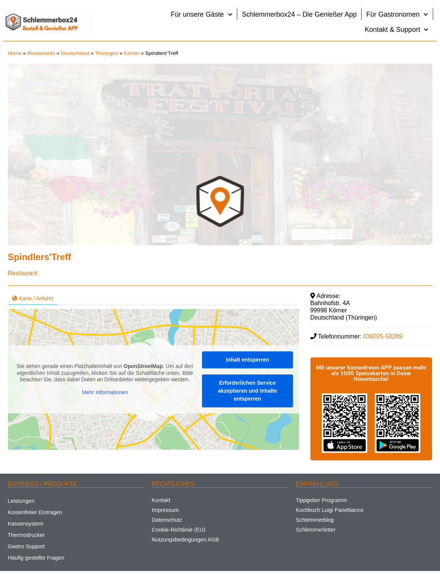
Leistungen (21, 501)
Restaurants (41, 53)
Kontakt (161, 500)
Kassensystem (26, 524)
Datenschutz (167, 520)
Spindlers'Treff (39, 257)
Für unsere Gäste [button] (202, 14)
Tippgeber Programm (321, 500)
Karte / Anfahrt (32, 298)
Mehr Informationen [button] (105, 392)
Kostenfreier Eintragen (35, 512)
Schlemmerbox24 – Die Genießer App (299, 14)
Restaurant (23, 273)
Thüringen (106, 53)
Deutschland (75, 53)
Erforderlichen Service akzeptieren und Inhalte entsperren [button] (247, 391)
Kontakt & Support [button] (397, 29)
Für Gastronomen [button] (397, 14)
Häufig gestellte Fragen (36, 558)
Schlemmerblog (315, 520)
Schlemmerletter (315, 530)
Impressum (165, 510)
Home (15, 53)
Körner (131, 53)
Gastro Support (26, 546)
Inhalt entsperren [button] (247, 360)
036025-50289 (382, 336)
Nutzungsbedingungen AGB (185, 540)
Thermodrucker (26, 535)
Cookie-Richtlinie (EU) (178, 530)
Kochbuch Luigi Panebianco (329, 510)
